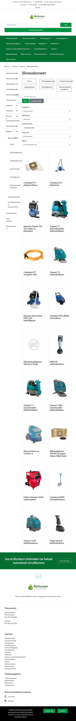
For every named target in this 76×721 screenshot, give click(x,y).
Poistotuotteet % (40, 54)
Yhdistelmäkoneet (16, 152)
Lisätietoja (49, 711)
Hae (65, 25)
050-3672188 (38, 2)
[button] (46, 128)
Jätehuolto (55, 43)
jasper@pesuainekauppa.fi (47, 4)
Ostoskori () (36, 30)
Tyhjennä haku (36, 101)
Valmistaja (26, 115)
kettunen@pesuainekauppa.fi (54, 2)
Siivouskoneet (13, 138)
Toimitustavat (9, 685)
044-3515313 (33, 4)
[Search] (32, 25)
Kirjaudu (38, 7)
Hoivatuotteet (30, 43)
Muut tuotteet (26, 54)
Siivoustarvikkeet (29, 38)
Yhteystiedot (11, 59)
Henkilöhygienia (61, 38)
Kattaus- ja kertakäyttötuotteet (17, 49)
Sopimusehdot (9, 680)
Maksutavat (9, 683)
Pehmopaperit (45, 38)
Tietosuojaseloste (10, 678)
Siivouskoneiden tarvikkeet (65, 88)
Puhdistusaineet (12, 38)
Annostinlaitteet (40, 49)
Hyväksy (62, 711)
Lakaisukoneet (15, 169)
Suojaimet (42, 43)
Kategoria (25, 107)
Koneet (53, 49)
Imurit (12, 144)
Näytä (24, 141)
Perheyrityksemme (57, 54)
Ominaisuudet (27, 124)
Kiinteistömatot (12, 54)
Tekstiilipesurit (15, 177)
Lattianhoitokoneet (16, 161)
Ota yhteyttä (64, 561)
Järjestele (25, 132)
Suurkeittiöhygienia (13, 43)
